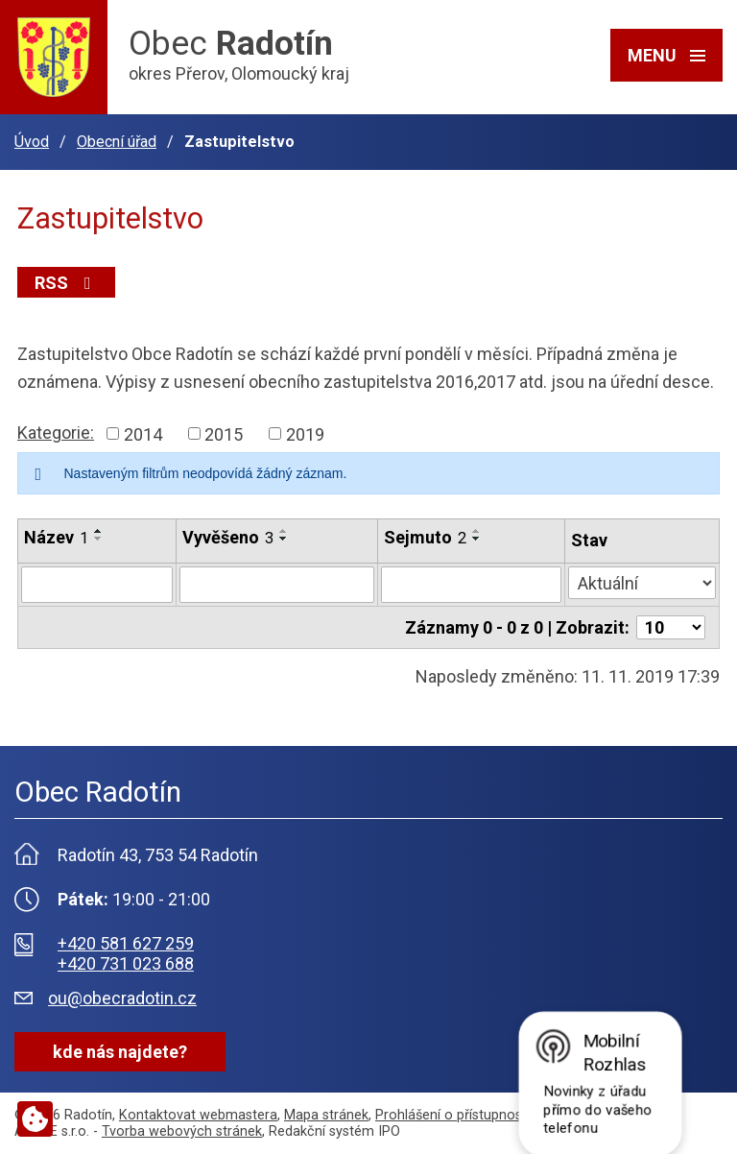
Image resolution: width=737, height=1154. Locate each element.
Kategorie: (55, 432)
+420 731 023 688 (126, 963)
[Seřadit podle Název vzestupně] (98, 531)
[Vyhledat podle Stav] (642, 582)
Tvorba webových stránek (182, 1131)
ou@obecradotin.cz (122, 998)
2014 (143, 433)
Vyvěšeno (227, 537)
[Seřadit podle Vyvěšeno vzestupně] (284, 531)
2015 (223, 433)
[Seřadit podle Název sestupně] (98, 538)
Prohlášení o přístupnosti (452, 1115)
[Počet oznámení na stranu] (670, 627)
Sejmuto (425, 537)
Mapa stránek (326, 1115)
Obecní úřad (116, 141)
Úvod (31, 141)
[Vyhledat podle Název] (97, 584)
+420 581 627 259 (126, 943)
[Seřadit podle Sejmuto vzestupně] (476, 531)
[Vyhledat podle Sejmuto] (471, 584)
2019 (305, 433)
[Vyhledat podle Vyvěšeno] (276, 584)
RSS (67, 283)
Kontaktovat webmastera (198, 1115)
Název (56, 537)
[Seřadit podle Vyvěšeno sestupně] (284, 538)
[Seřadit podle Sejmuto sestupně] (476, 538)
